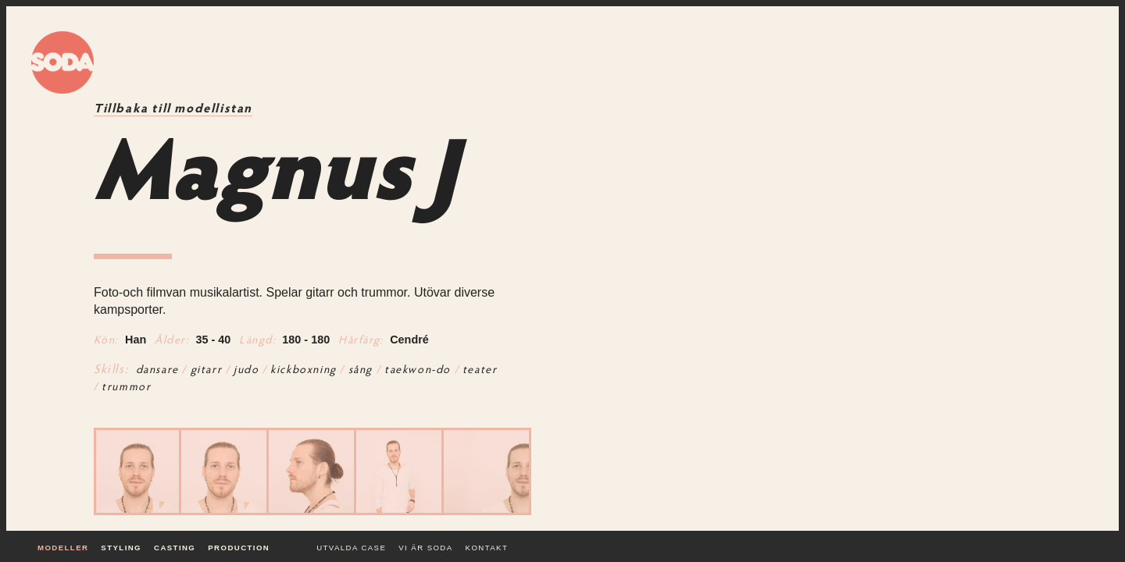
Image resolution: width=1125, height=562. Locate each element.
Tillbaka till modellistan (173, 109)
